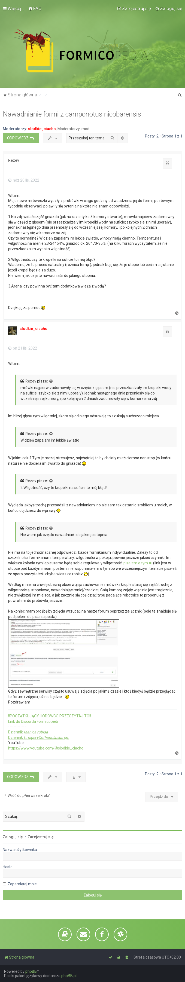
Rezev (13, 160)
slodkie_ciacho (42, 129)
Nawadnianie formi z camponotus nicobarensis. (73, 114)
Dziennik (28, 732)
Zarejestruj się (41, 837)
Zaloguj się (13, 837)
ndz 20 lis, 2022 (23, 180)
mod (85, 129)
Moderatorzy (68, 129)
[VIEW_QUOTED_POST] (51, 381)
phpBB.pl (69, 976)
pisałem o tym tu (137, 563)
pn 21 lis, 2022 (22, 348)
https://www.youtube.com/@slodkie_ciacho (45, 748)
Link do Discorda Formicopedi (33, 721)
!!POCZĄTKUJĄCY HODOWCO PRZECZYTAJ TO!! (49, 716)
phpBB (31, 971)
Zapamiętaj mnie (22, 884)
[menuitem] (35, 8)
